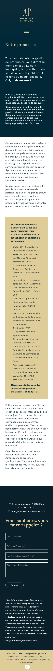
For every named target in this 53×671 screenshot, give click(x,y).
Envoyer (14, 585)
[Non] (49, 660)
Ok (27, 667)
